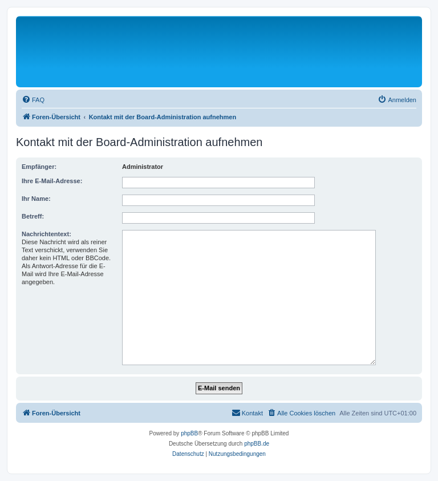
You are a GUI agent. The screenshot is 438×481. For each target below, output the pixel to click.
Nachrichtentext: (46, 234)
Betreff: (33, 216)
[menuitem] (33, 100)
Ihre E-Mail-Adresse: (52, 180)
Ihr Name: (36, 198)
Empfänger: (39, 166)
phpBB (189, 433)
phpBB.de (256, 443)
